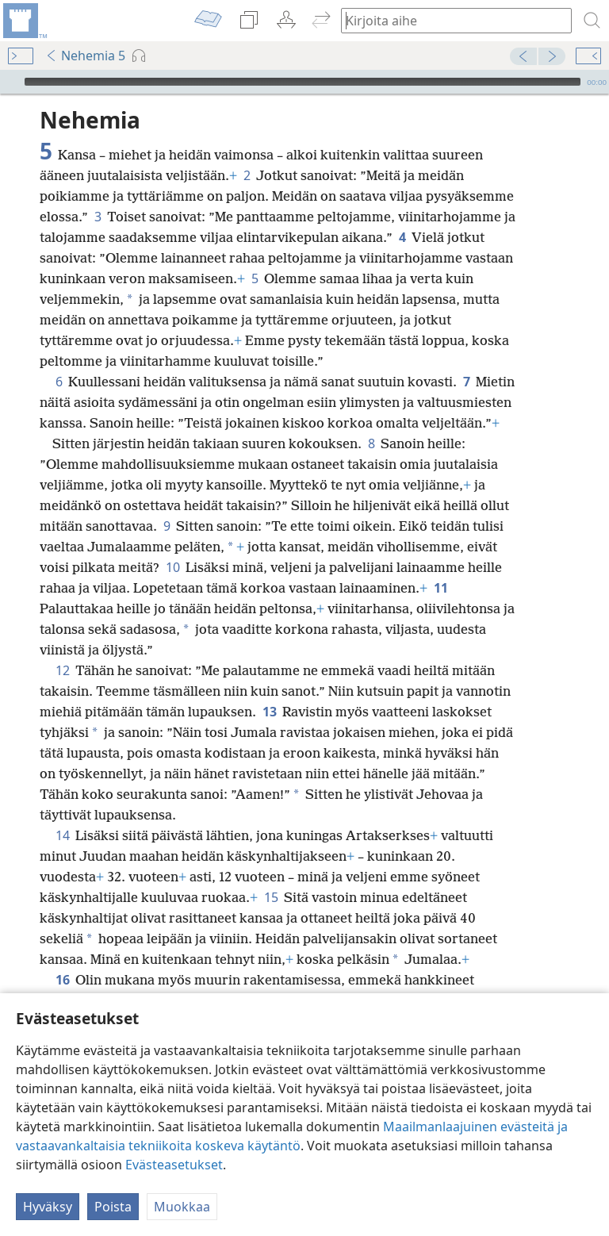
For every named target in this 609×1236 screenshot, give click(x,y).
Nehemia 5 (85, 55)
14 (62, 811)
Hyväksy (47, 1206)
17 (431, 976)
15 (271, 873)
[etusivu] (23, 20)
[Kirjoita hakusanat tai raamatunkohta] (449, 20)
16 (62, 956)
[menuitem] (23, 20)
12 (62, 646)
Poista (113, 1206)
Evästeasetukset (174, 1164)
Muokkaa (182, 1206)
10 (172, 543)
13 (269, 688)
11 (440, 564)
